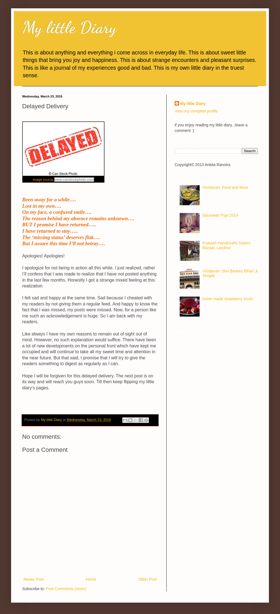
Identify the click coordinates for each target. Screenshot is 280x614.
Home (91, 579)
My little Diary (69, 27)
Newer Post (34, 579)
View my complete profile (196, 111)
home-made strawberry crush (227, 299)
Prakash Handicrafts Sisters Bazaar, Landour (226, 245)
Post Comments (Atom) (66, 589)
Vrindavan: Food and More (225, 187)
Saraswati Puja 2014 (220, 215)
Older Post (147, 579)
